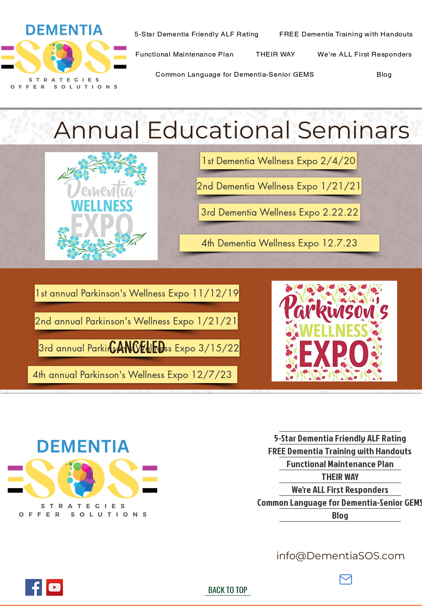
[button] (278, 160)
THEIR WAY (340, 476)
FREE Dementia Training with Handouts (340, 450)
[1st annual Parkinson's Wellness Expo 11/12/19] (137, 293)
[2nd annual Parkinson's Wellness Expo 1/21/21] (136, 321)
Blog (340, 515)
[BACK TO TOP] (228, 589)
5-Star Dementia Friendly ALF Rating (340, 438)
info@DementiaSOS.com (340, 555)
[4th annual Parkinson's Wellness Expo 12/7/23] (132, 374)
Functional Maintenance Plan (340, 463)
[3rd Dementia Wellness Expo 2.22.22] (279, 212)
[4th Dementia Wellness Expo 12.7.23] (280, 243)
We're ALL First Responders (340, 489)
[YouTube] (54, 587)
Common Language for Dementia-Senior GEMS (340, 502)
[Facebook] (33, 587)
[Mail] (345, 579)
